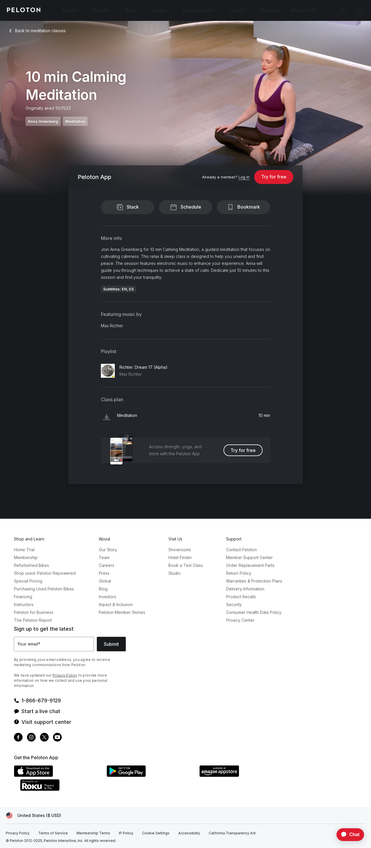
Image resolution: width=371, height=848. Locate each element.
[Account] (343, 10)
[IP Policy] (126, 833)
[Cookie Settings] (156, 833)
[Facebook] (18, 738)
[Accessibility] (189, 833)
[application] (347, 834)
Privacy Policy (64, 675)
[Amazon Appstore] (242, 775)
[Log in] (244, 177)
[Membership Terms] (93, 833)
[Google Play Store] (150, 775)
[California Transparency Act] (232, 833)
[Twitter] (44, 738)
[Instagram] (31, 738)
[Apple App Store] (57, 775)
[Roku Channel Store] (63, 789)
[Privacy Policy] (18, 833)
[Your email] (54, 644)
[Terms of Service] (53, 833)
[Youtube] (57, 738)
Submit (111, 644)
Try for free (273, 177)
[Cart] (359, 10)
